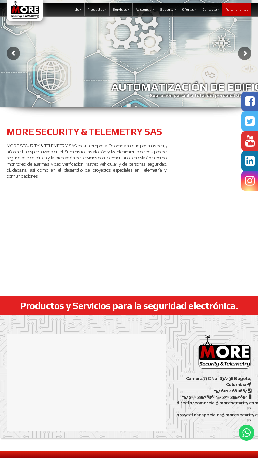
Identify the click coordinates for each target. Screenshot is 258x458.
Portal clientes (236, 9)
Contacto (210, 9)
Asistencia (145, 9)
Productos (97, 9)
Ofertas (189, 9)
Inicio (75, 9)
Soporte (168, 9)
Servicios (121, 9)
